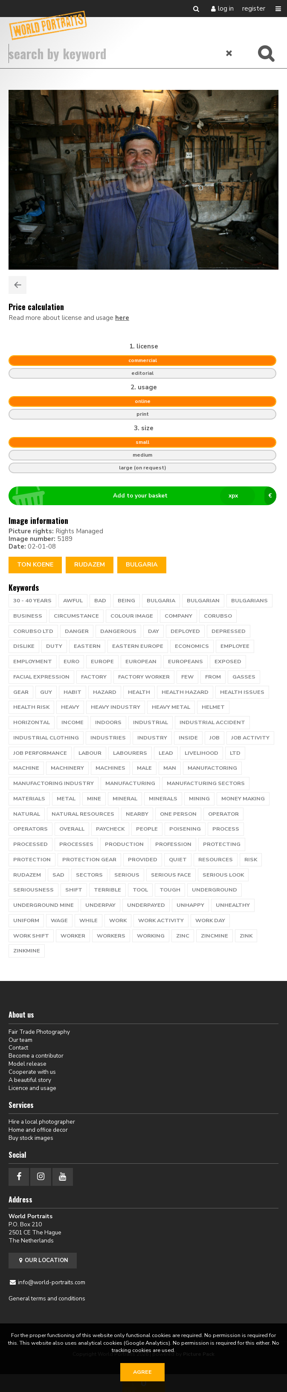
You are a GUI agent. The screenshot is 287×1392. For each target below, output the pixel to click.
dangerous (118, 631)
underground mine (43, 905)
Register (253, 8)
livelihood (201, 753)
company (178, 616)
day (153, 631)
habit (72, 692)
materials (29, 798)
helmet (213, 707)
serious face (171, 875)
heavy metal (171, 707)
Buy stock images (31, 1138)
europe (102, 661)
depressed (229, 631)
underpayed (146, 905)
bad (100, 600)
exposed (228, 661)
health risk (31, 707)
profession (173, 844)
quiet (178, 859)
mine (94, 798)
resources (215, 859)
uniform (26, 920)
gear (21, 692)
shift (73, 890)
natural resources (83, 814)
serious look (223, 875)
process (225, 829)
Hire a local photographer (42, 1122)
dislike (24, 646)
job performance (40, 753)
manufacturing (130, 783)
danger (77, 631)
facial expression (41, 677)
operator (223, 814)
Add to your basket (146, 495)
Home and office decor (38, 1130)
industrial (150, 722)
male (144, 768)
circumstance (76, 616)
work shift (31, 936)
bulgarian (203, 600)
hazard (104, 692)
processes (76, 844)
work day (210, 920)
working (151, 936)
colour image (131, 616)
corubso (218, 616)
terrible (107, 890)
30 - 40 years (32, 600)
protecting (222, 844)
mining (199, 798)
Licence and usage (32, 1088)
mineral (125, 798)
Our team (20, 1040)
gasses (243, 677)
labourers (130, 753)
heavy (70, 707)
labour (89, 753)
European (141, 661)
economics (192, 646)
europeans (185, 661)
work (118, 920)
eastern (87, 646)
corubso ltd (33, 631)
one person (178, 814)
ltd (235, 753)
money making (243, 798)
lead (166, 753)
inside (188, 738)
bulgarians (249, 600)
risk (250, 859)
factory (94, 677)
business (27, 616)
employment (32, 661)
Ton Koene (35, 565)
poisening (185, 829)
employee (234, 646)
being (126, 600)
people (147, 829)
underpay (100, 905)
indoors (108, 722)
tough (169, 890)
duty (54, 646)
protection (32, 859)
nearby (137, 814)
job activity (250, 738)
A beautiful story (30, 1080)
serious (126, 875)
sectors (89, 875)
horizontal (31, 722)
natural (26, 814)
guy (46, 692)
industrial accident (212, 722)
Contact (18, 1048)
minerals (163, 798)
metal (66, 798)
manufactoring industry (53, 783)
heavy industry (115, 707)
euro (71, 661)
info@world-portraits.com (51, 1282)
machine (26, 768)
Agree (142, 1372)
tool (140, 890)
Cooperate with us (32, 1072)
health (139, 692)
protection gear (89, 859)
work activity (161, 920)
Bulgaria (142, 565)
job (214, 738)
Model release (27, 1064)
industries (108, 738)
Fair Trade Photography (39, 1032)
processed (30, 844)
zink (246, 936)
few (187, 677)
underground (214, 890)
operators (30, 829)
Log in (226, 8)
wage (59, 920)
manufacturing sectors (206, 783)
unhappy (190, 905)
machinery (67, 768)
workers (111, 936)
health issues (242, 692)
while (88, 920)
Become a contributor (36, 1056)
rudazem (89, 565)
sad (58, 875)
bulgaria (161, 600)
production (124, 844)
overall (71, 829)
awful (73, 600)
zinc (182, 936)
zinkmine (26, 951)
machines (110, 768)
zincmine (214, 936)
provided (142, 859)
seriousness (33, 890)
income (72, 722)
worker (73, 936)
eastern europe (137, 646)
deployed (185, 631)
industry (152, 738)
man (169, 768)
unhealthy (233, 905)
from (213, 677)
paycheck (110, 829)
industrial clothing (46, 738)
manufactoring (212, 768)
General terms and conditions (47, 1298)
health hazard (185, 692)
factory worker (144, 677)
